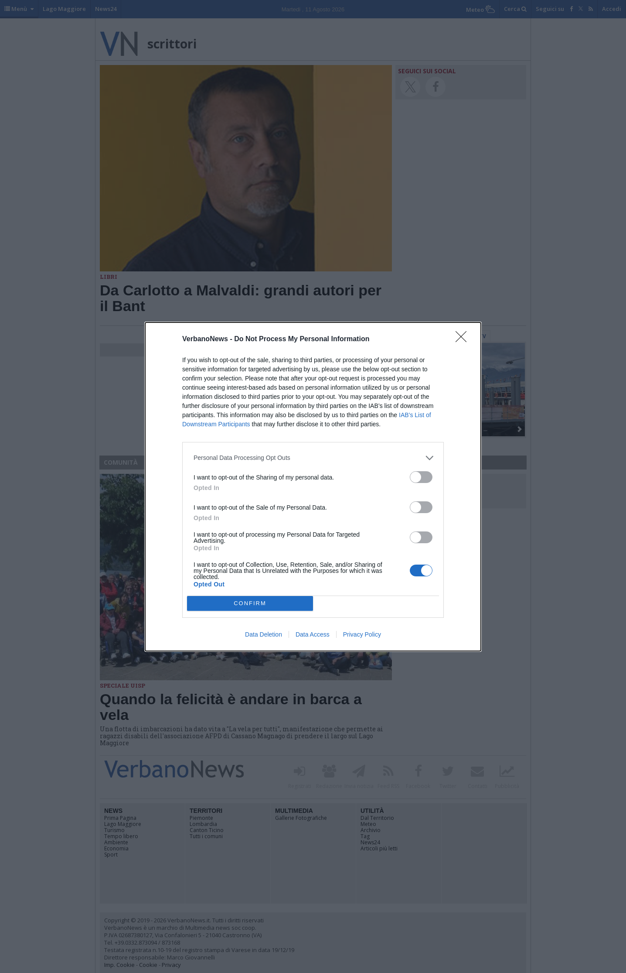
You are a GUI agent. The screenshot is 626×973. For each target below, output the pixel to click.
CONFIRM (250, 603)
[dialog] (313, 486)
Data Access (313, 634)
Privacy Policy (362, 634)
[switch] (421, 477)
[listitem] (313, 458)
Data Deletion (263, 634)
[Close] (464, 339)
